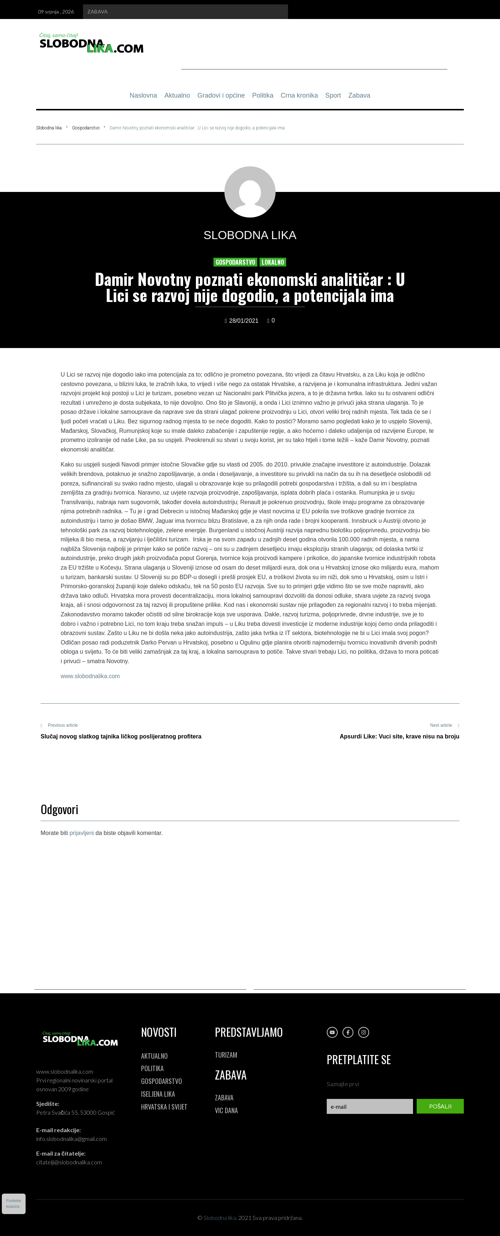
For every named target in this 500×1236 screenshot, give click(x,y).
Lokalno (273, 262)
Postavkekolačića (13, 1204)
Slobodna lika (49, 128)
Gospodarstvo (85, 128)
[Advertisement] (314, 53)
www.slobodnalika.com (90, 676)
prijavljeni (81, 833)
